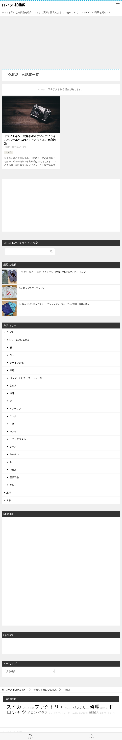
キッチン (14, 454)
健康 (101, 713)
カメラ (13, 431)
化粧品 (9, 152)
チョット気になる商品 (17, 340)
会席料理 (103, 708)
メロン (32, 712)
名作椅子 (85, 713)
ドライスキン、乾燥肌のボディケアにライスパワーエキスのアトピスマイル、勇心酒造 (30, 140)
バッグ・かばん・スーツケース (26, 378)
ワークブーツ (109, 713)
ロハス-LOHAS (13, 5)
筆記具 (94, 712)
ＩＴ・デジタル (18, 439)
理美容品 (14, 477)
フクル (61, 713)
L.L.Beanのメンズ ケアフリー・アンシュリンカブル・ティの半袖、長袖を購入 (54, 304)
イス (12, 424)
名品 (8, 500)
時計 (12, 393)
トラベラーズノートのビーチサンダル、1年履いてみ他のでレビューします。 (53, 272)
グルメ (13, 485)
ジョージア (52, 713)
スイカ (14, 706)
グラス (13, 446)
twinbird (75, 713)
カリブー (68, 708)
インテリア (15, 408)
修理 (94, 706)
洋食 (32, 708)
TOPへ (91, 736)
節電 (12, 370)
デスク (13, 416)
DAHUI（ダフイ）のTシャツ (31, 288)
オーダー (67, 713)
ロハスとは (12, 332)
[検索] (30, 251)
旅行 (8, 492)
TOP (15, 689)
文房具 (13, 385)
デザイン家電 (17, 362)
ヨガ (12, 355)
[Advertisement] (61, 41)
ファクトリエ (49, 706)
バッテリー (81, 707)
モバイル (25, 708)
